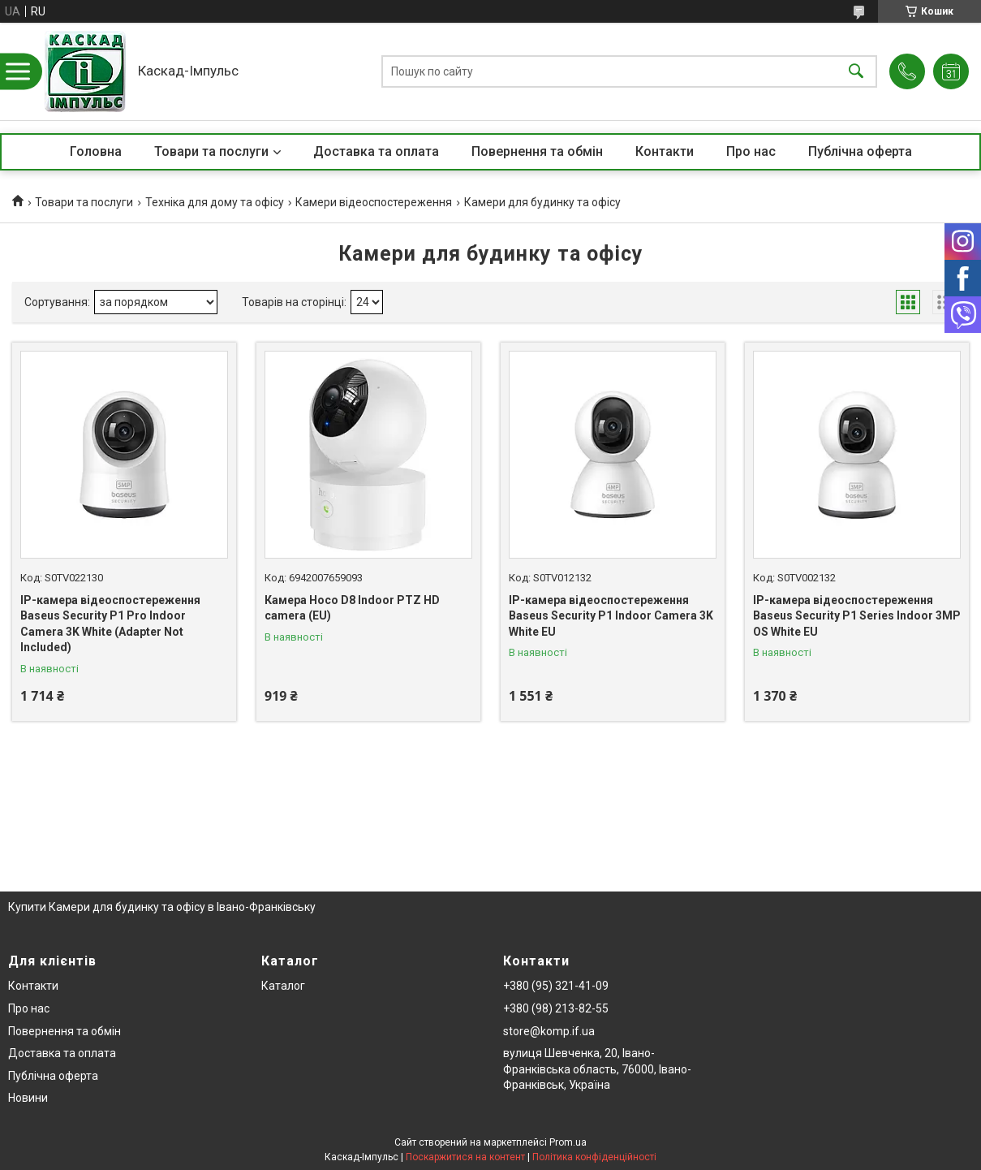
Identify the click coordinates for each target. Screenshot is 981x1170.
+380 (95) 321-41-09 (556, 985)
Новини (28, 1097)
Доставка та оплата (376, 151)
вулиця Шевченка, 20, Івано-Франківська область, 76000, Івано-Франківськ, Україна (597, 1069)
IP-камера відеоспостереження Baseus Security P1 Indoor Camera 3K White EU (611, 616)
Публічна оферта (860, 151)
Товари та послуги (211, 151)
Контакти (664, 151)
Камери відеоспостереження (373, 202)
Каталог (283, 985)
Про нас (751, 151)
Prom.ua (568, 1142)
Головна (96, 151)
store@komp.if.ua (549, 1031)
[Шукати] (856, 72)
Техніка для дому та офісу (214, 202)
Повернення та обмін (537, 151)
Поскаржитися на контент (465, 1157)
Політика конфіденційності (594, 1157)
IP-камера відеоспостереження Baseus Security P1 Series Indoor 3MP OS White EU (857, 616)
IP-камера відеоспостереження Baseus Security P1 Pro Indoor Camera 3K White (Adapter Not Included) (110, 624)
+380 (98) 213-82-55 (556, 1008)
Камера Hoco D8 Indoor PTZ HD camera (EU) (352, 608)
